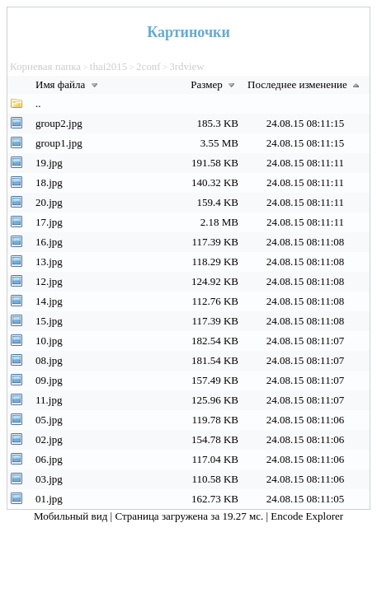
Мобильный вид (72, 516)
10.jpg (49, 340)
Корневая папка (45, 66)
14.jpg (49, 301)
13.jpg (49, 261)
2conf (148, 66)
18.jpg (49, 182)
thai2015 (109, 66)
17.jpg (49, 222)
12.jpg (49, 281)
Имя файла (68, 84)
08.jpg (49, 360)
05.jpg (49, 419)
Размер (214, 84)
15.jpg (49, 321)
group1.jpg (58, 143)
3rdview (187, 66)
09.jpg (49, 380)
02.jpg (49, 439)
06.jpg (49, 459)
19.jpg (49, 162)
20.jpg (49, 202)
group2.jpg (58, 123)
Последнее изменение (305, 84)
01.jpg (49, 499)
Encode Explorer (307, 516)
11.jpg (48, 400)
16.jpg (49, 242)
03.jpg (49, 479)
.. (38, 103)
